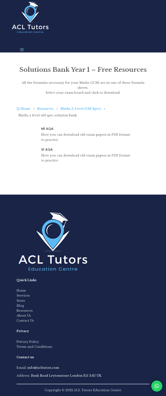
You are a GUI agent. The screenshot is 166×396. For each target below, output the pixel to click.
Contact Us (25, 320)
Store (21, 300)
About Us (24, 315)
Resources (25, 310)
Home (21, 290)
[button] (156, 386)
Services (23, 295)
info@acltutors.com (43, 367)
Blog (20, 305)
